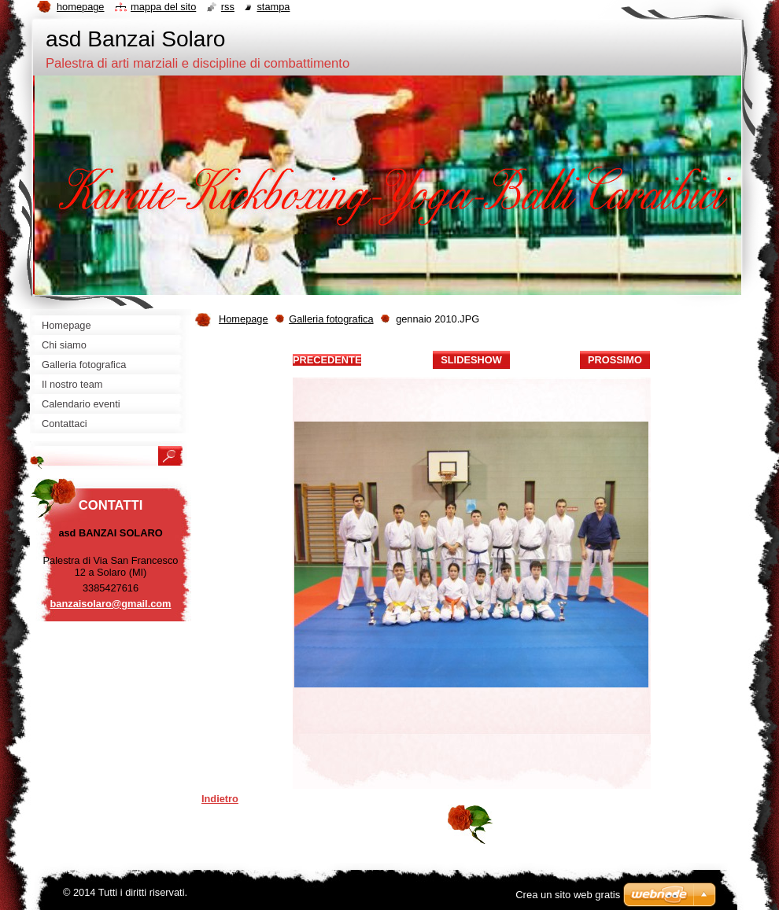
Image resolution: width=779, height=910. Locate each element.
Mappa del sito (163, 7)
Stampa (273, 7)
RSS (227, 7)
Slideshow (471, 360)
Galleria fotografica (331, 319)
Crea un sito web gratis (567, 895)
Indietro (219, 799)
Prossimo (615, 360)
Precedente (327, 360)
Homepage (243, 319)
